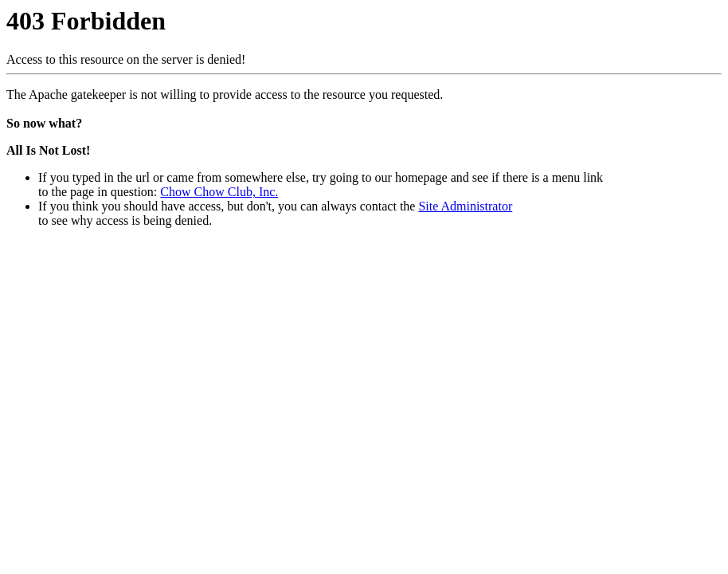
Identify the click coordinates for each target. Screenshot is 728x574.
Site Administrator (465, 206)
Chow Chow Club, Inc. (219, 192)
